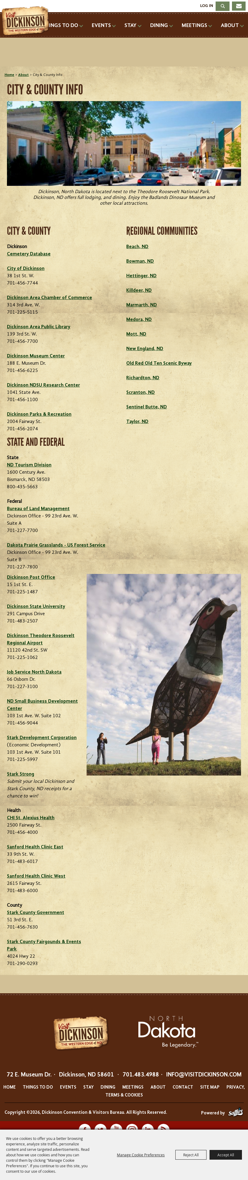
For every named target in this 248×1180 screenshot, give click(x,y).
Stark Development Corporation (42, 737)
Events (101, 25)
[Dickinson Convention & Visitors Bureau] (27, 21)
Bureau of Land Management (38, 508)
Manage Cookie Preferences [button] (141, 1154)
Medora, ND (139, 319)
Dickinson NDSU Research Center (43, 385)
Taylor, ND (137, 421)
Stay (130, 25)
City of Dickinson (26, 268)
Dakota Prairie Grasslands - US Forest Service (56, 545)
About (230, 25)
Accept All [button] (225, 1154)
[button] (124, 157)
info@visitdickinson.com (204, 1075)
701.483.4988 (141, 1075)
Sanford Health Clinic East (35, 847)
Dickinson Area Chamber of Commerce (49, 297)
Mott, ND (136, 334)
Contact (183, 1087)
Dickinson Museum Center (36, 356)
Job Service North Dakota (34, 672)
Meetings (194, 25)
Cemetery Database (29, 254)
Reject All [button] (191, 1154)
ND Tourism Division (29, 465)
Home (9, 75)
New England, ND (144, 348)
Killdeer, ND (139, 290)
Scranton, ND (140, 392)
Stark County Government (35, 912)
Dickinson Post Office (31, 577)
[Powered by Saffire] (236, 1113)
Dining (159, 25)
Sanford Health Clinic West (36, 876)
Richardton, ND (142, 378)
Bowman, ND (140, 261)
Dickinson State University (36, 606)
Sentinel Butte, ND (146, 407)
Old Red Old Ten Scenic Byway (159, 363)
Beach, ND (137, 246)
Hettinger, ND (141, 276)
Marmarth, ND (141, 305)
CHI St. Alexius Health (31, 818)
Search (223, 6)
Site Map (210, 1087)
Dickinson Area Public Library (38, 327)
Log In (206, 6)
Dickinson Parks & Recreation (39, 414)
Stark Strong (20, 774)
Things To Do (60, 25)
